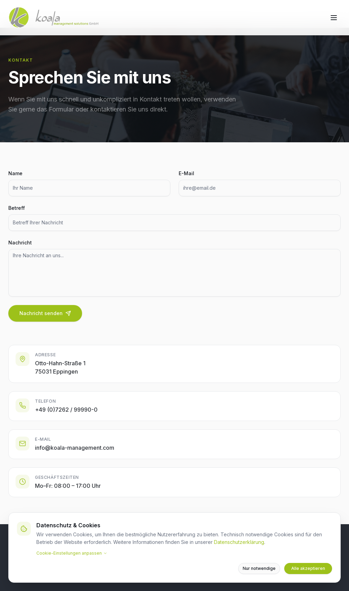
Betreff (16, 208)
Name (15, 173)
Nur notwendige (259, 568)
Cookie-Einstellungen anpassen (71, 553)
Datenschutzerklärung (239, 542)
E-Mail (186, 173)
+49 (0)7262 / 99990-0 (66, 411)
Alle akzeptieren (308, 568)
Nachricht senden (45, 313)
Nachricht (20, 242)
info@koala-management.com (74, 449)
